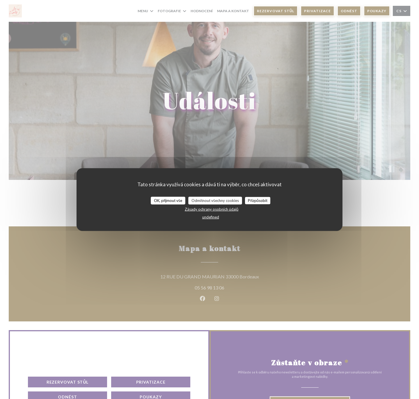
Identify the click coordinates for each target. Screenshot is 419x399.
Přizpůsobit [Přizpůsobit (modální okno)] (257, 200)
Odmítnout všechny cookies (215, 200)
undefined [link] (210, 217)
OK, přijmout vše (168, 200)
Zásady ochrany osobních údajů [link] (211, 209)
